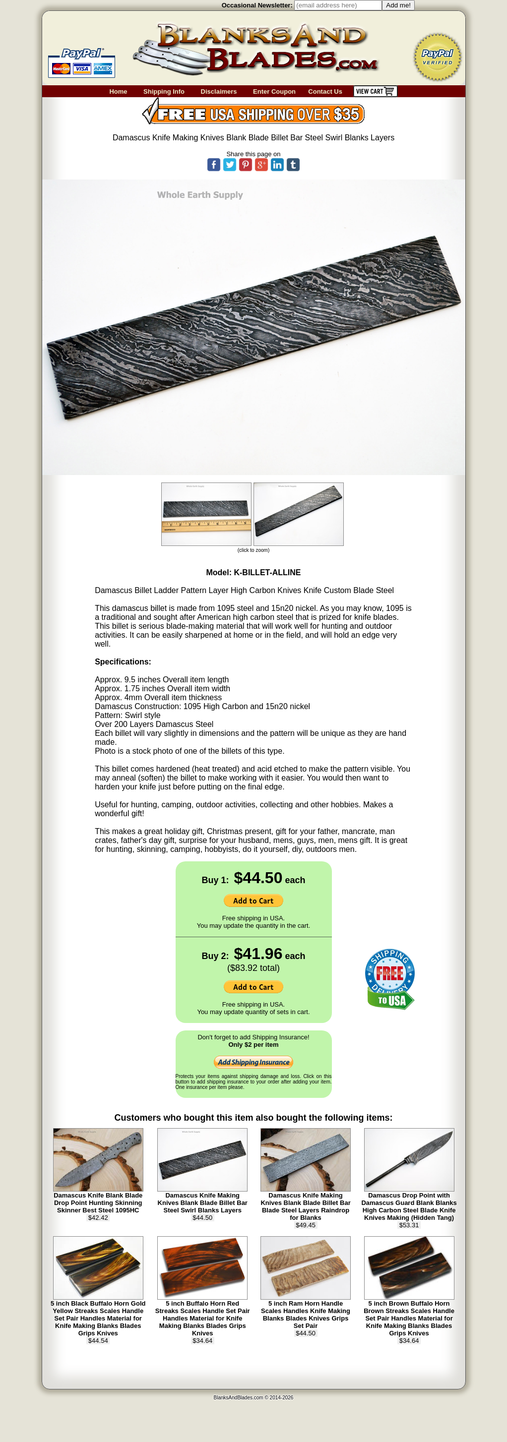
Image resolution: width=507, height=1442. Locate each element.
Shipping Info (164, 91)
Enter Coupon (274, 91)
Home (118, 91)
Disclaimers (219, 91)
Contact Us (330, 91)
